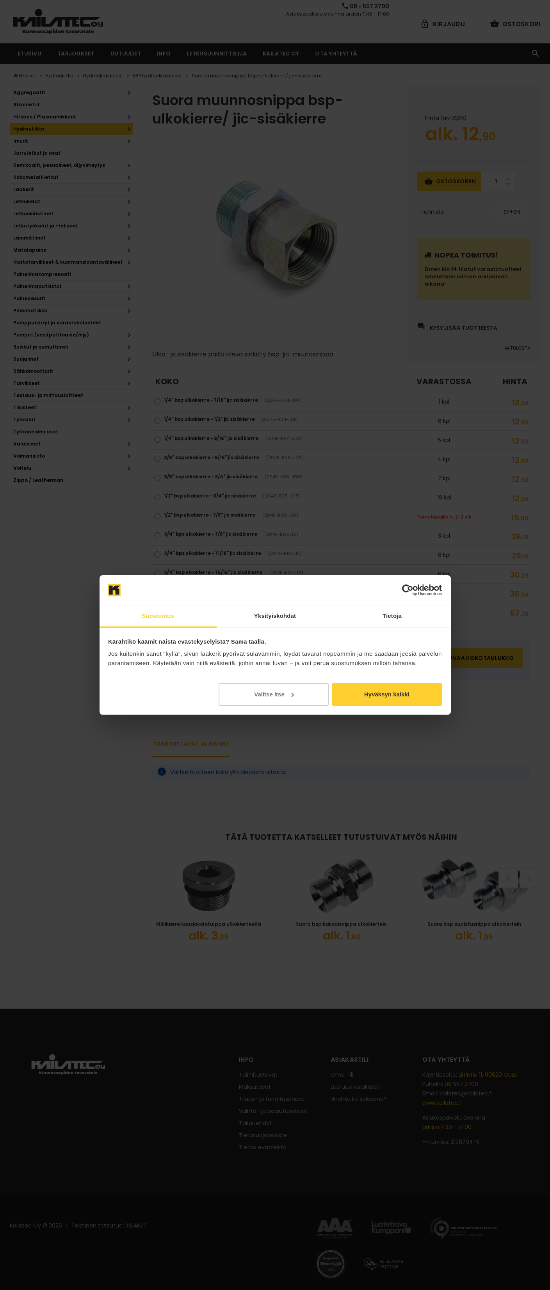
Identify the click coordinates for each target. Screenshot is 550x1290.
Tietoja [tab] (392, 615)
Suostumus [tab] (158, 615)
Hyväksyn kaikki (386, 694)
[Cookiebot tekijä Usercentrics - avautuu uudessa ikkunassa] (408, 590)
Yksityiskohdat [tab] (275, 615)
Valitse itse (274, 694)
